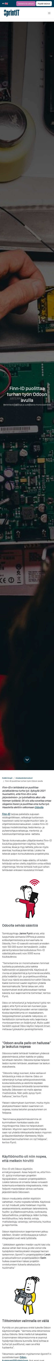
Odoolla (39, 807)
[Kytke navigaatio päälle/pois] (49, 13)
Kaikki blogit (7, 778)
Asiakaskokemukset (24, 778)
